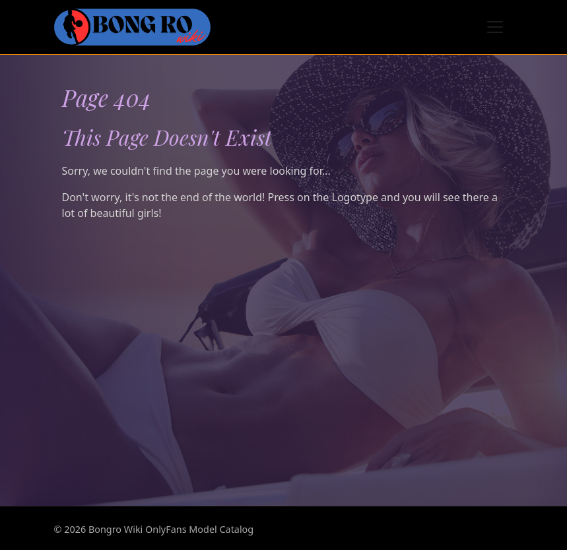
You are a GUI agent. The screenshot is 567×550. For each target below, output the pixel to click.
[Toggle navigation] (495, 27)
